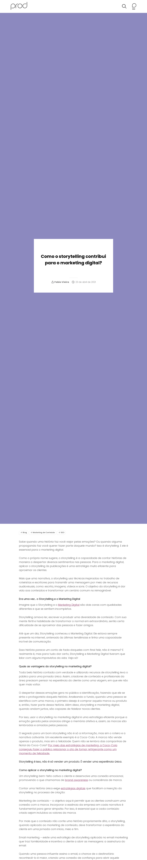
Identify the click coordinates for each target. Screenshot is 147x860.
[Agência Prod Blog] (19, 6)
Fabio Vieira (61, 282)
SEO (62, 532)
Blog (25, 532)
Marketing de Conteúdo (44, 532)
